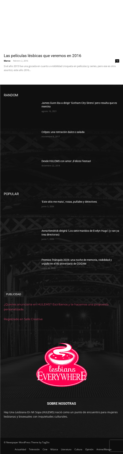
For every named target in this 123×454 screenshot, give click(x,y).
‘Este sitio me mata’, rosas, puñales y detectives (69, 201)
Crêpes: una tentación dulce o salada (63, 132)
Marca (7, 60)
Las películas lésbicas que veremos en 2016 (42, 55)
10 (117, 60)
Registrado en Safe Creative (23, 319)
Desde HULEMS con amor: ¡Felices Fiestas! (66, 161)
